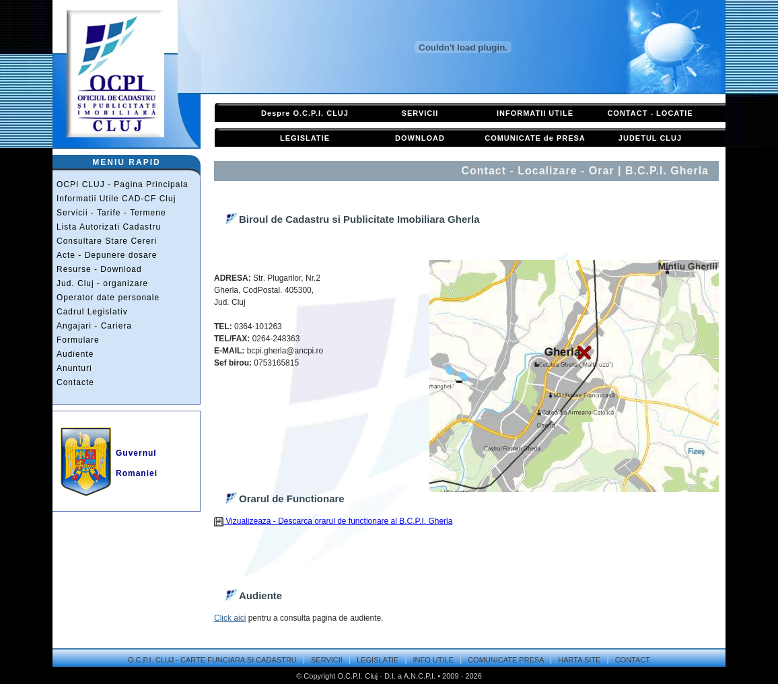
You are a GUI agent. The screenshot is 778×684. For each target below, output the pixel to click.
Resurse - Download (99, 269)
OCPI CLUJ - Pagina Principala (122, 184)
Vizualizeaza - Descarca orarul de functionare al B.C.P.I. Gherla (333, 521)
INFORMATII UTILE (535, 113)
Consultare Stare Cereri (107, 241)
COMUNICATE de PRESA (535, 138)
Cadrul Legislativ (92, 311)
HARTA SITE (579, 660)
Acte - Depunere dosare (107, 255)
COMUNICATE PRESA (506, 660)
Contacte (75, 382)
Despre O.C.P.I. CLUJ (305, 113)
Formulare (78, 340)
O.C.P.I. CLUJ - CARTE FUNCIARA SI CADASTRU (212, 660)
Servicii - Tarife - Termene (111, 212)
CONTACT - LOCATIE (650, 113)
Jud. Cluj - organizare (102, 283)
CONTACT (632, 660)
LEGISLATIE (305, 138)
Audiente (75, 354)
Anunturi (74, 368)
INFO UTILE (433, 660)
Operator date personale (108, 297)
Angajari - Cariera (94, 326)
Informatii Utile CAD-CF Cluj (116, 198)
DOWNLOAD (420, 138)
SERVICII (420, 113)
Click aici (230, 618)
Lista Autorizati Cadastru (109, 227)
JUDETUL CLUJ (650, 138)
